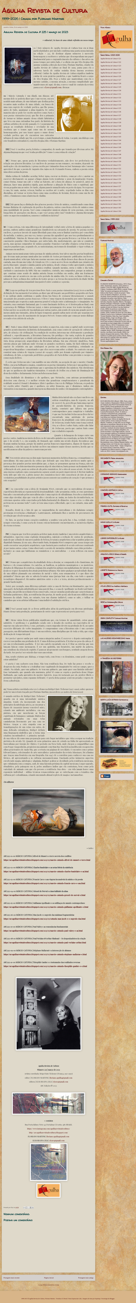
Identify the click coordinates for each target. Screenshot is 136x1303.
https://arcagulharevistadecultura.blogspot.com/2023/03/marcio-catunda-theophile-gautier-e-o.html (45, 966)
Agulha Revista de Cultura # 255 (111, 179)
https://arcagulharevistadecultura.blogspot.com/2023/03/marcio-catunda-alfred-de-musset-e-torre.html (47, 860)
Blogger (112, 1298)
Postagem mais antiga (85, 1278)
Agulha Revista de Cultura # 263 (111, 208)
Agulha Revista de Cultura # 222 (111, 62)
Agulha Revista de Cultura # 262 (111, 204)
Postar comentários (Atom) (51, 1285)
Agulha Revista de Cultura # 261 (111, 200)
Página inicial (49, 1278)
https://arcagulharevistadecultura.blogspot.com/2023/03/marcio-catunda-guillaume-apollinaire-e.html (46, 907)
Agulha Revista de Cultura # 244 (111, 140)
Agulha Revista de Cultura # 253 (111, 172)
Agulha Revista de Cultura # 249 (111, 158)
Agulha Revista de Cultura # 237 (111, 115)
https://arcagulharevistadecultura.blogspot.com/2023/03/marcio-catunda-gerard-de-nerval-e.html (44, 895)
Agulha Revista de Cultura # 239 (111, 122)
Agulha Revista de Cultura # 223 (111, 66)
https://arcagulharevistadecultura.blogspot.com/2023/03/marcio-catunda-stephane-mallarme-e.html (45, 954)
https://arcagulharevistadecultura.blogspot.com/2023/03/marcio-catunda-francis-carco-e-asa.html (44, 883)
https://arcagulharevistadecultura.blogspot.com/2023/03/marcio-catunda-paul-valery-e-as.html (43, 931)
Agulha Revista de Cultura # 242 (111, 133)
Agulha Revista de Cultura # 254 (111, 176)
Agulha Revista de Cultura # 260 (111, 197)
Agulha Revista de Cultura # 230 (111, 90)
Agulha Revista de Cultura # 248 (111, 154)
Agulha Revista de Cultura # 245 (111, 144)
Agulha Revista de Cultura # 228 (111, 83)
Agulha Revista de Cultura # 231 (111, 94)
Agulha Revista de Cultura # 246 (111, 147)
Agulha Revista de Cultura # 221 (111, 58)
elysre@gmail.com (52, 87)
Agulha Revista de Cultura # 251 (111, 165)
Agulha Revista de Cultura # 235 (111, 108)
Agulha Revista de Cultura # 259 (111, 193)
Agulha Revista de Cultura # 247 (111, 151)
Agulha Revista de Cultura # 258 (111, 190)
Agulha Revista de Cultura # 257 (111, 186)
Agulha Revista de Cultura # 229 (111, 87)
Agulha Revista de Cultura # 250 (111, 161)
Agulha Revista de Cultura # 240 (111, 126)
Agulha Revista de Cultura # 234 (111, 105)
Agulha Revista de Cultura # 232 (111, 98)
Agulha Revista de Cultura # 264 (111, 211)
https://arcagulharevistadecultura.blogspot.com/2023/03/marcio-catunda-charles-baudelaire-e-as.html (46, 871)
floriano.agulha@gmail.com (57, 1136)
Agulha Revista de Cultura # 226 (111, 76)
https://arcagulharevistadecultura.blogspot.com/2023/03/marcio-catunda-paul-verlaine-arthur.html (45, 942)
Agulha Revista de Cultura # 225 (111, 73)
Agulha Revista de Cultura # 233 (111, 101)
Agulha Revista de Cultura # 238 (111, 119)
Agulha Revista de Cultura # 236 (111, 112)
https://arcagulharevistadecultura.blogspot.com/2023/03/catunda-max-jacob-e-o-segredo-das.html (44, 919)
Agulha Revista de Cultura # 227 (111, 80)
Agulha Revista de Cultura (44, 10)
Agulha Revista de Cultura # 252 (111, 168)
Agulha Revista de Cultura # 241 (111, 129)
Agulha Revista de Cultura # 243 (111, 137)
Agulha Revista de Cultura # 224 (111, 69)
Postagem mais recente (12, 1278)
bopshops (98, 1298)
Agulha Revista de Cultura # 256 (111, 183)
